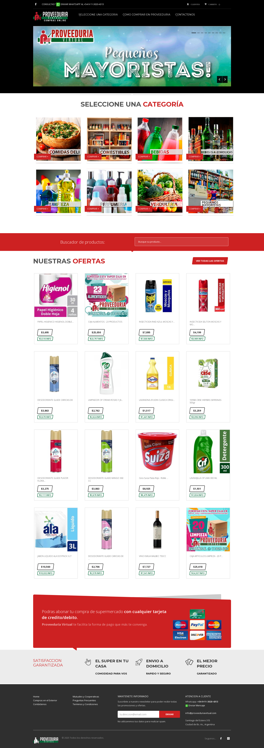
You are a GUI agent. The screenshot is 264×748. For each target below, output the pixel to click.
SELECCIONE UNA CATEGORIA (98, 14)
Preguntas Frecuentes (84, 700)
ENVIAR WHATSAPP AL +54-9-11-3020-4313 (82, 4)
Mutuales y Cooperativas (86, 696)
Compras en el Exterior (45, 700)
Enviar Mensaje (197, 705)
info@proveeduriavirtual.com (200, 713)
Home (36, 696)
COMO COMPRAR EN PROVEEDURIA (146, 14)
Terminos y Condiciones (85, 704)
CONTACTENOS (185, 14)
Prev (219, 79)
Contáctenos (40, 704)
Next (225, 79)
